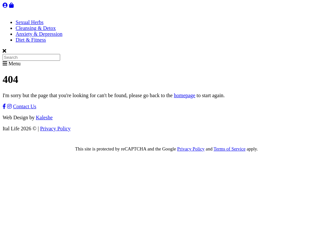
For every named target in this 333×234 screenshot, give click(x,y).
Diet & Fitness (31, 40)
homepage (184, 95)
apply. (252, 148)
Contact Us (24, 106)
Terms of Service (230, 148)
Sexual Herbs (30, 22)
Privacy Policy (55, 128)
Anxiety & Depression (39, 34)
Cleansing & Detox (36, 28)
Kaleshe (44, 117)
